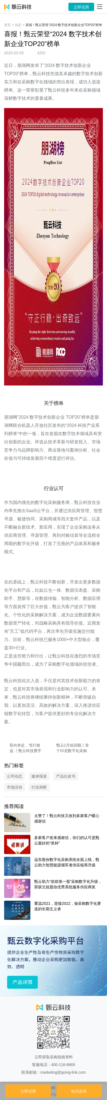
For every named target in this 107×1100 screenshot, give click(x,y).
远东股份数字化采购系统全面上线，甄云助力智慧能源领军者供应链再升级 (66, 862)
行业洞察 (39, 787)
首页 (7, 25)
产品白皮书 (65, 776)
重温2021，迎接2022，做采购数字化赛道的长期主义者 (67, 906)
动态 (18, 25)
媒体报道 (39, 776)
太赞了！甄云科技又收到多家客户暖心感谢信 (66, 818)
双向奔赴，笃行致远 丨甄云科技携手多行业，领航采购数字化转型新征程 (25, 748)
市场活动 (14, 787)
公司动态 (14, 776)
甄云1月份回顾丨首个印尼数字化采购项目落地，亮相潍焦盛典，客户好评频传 (72, 748)
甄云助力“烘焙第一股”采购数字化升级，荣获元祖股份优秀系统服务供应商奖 (68, 884)
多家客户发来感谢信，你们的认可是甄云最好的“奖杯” (66, 840)
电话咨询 (78, 1091)
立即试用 (81, 7)
